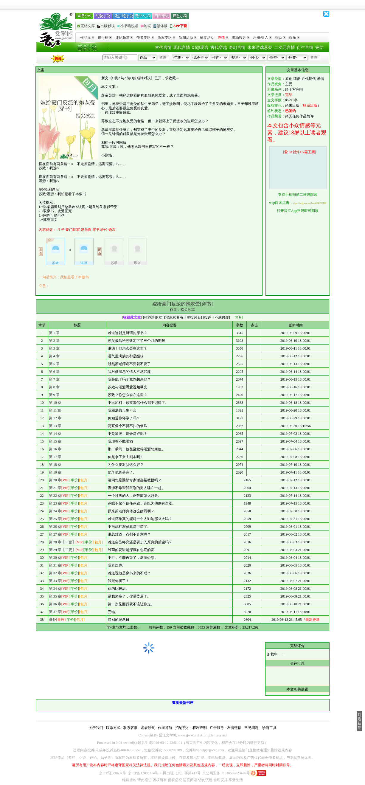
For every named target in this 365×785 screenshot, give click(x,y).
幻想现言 (200, 47)
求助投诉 (240, 37)
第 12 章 (55, 418)
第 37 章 (55, 612)
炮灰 (112, 230)
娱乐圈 (86, 230)
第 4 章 (54, 356)
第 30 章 (55, 558)
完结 (319, 47)
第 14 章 (55, 434)
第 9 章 (54, 395)
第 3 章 (54, 348)
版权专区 (166, 37)
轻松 (104, 230)
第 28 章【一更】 (62, 542)
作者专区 (145, 37)
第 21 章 (55, 488)
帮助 (280, 37)
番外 (52, 620)
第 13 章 (55, 426)
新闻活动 (187, 37)
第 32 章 (55, 573)
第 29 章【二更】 (62, 550)
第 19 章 (55, 472)
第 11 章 (55, 410)
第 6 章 (54, 372)
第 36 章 (55, 604)
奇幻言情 (237, 47)
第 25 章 (55, 519)
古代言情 (163, 47)
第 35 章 (55, 596)
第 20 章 (55, 480)
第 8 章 (54, 387)
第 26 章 (55, 527)
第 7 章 (54, 379)
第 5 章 (54, 364)
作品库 (87, 37)
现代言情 (181, 47)
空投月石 (194, 317)
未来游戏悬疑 (259, 47)
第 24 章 (55, 511)
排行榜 (105, 37)
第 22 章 (55, 496)
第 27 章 (55, 534)
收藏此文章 (132, 317)
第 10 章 (55, 403)
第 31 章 (55, 565)
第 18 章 (55, 465)
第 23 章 (55, 503)
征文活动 (207, 37)
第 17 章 (55, 457)
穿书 (96, 230)
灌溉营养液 (174, 317)
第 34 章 (55, 589)
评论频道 (124, 37)
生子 (61, 230)
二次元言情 (284, 47)
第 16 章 (55, 449)
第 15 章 (55, 441)
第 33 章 (55, 581)
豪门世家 (73, 230)
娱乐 (294, 37)
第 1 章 (54, 333)
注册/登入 (262, 37)
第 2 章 (54, 341)
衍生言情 (305, 47)
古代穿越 (218, 47)
